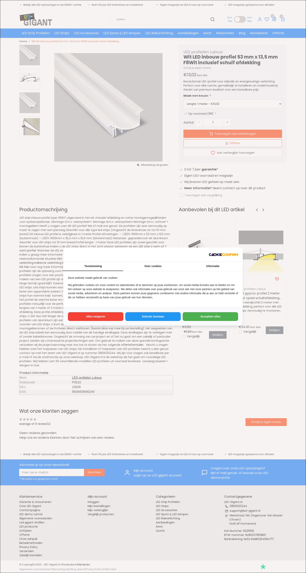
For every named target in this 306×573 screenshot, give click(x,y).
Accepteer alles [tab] (210, 316)
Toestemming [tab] (93, 266)
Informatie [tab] (213, 266)
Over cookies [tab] (153, 266)
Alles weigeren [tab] (95, 316)
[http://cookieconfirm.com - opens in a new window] (223, 254)
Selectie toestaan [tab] (153, 316)
